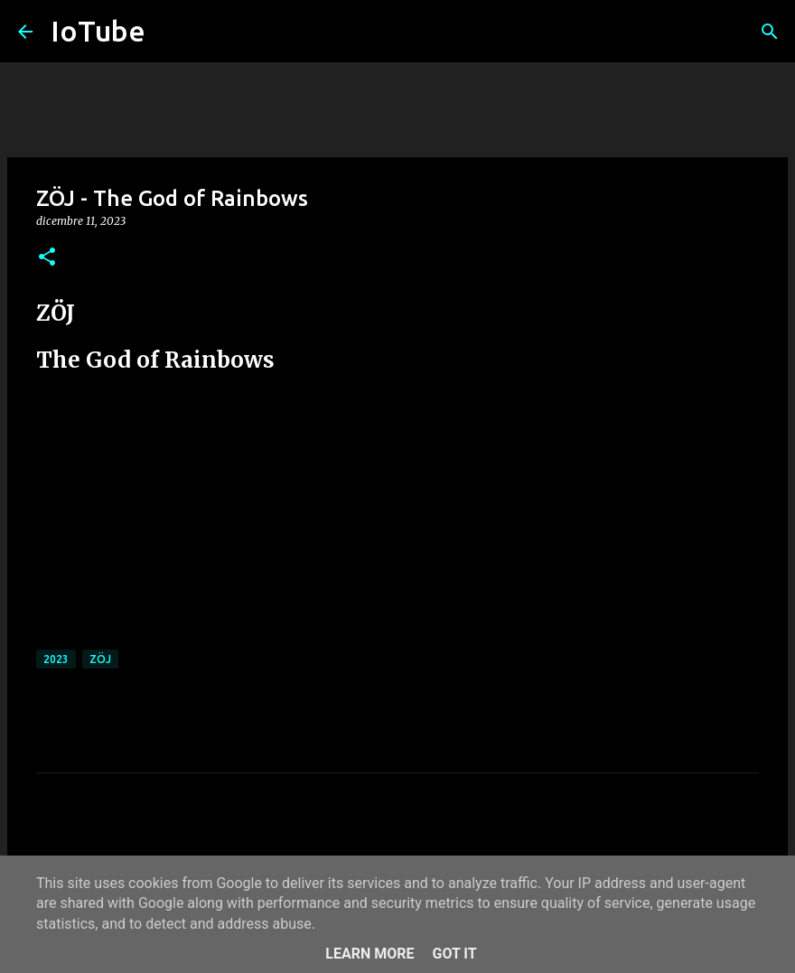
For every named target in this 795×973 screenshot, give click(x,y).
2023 (56, 659)
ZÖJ (100, 659)
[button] (47, 258)
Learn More (369, 953)
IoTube (98, 30)
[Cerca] (770, 31)
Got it (454, 953)
